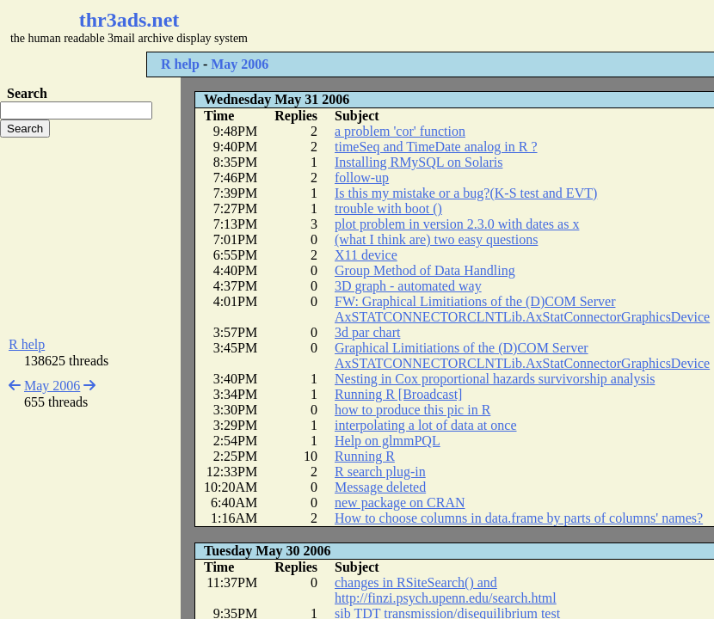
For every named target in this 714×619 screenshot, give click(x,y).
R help (180, 64)
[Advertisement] (90, 237)
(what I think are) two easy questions (436, 239)
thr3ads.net (129, 20)
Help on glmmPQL (387, 440)
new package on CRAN (400, 502)
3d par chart (367, 332)
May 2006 (239, 64)
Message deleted (380, 487)
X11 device (366, 255)
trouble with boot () (388, 208)
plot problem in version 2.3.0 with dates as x (457, 224)
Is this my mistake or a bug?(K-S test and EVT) (466, 193)
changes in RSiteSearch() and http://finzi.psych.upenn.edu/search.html (446, 590)
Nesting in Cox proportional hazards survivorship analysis (495, 378)
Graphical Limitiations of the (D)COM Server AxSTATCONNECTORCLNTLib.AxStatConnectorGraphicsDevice (522, 355)
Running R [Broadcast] (398, 394)
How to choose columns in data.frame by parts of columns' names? (519, 518)
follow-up (362, 177)
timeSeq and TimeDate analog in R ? (436, 146)
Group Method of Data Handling (425, 270)
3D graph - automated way (408, 286)
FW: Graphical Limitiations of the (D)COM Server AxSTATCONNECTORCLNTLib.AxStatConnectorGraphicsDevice (522, 309)
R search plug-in (380, 471)
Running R (365, 456)
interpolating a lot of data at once (425, 425)
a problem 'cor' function (400, 131)
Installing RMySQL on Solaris (418, 162)
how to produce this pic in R (412, 409)
